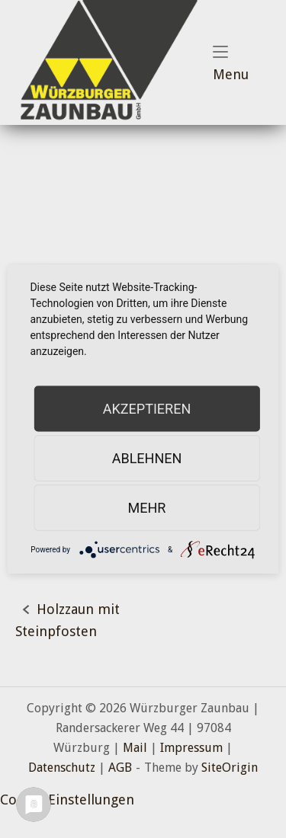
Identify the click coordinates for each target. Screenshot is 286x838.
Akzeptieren (147, 409)
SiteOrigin (229, 767)
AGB (120, 767)
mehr (147, 508)
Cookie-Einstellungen (67, 800)
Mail (135, 747)
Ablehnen (147, 458)
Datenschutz (61, 767)
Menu (242, 64)
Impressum (191, 747)
